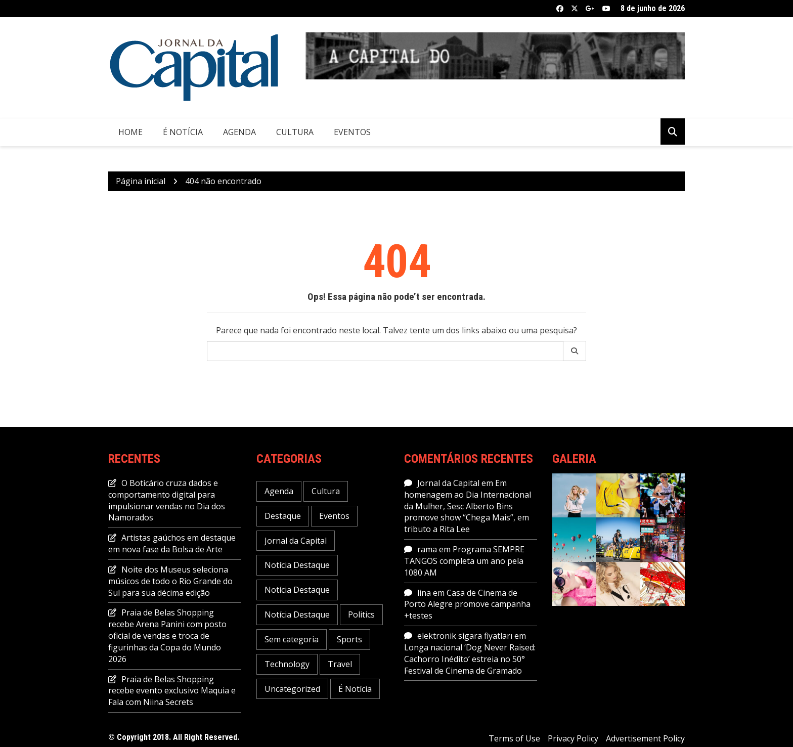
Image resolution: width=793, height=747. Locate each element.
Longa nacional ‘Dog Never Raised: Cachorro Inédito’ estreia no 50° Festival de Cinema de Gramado (470, 659)
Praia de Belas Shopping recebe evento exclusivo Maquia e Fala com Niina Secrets (172, 691)
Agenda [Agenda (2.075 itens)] (279, 491)
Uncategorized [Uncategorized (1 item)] (292, 688)
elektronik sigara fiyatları (464, 635)
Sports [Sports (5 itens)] (349, 639)
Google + (590, 9)
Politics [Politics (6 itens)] (361, 614)
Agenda (239, 132)
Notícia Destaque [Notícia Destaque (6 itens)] (297, 589)
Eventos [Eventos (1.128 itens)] (334, 515)
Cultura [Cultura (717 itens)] (326, 491)
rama (427, 549)
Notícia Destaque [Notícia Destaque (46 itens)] (297, 564)
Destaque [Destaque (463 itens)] (283, 515)
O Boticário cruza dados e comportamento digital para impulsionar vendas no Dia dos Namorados (166, 500)
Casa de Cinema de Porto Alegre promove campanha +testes (467, 604)
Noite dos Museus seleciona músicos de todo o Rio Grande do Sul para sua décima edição (170, 581)
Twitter (574, 9)
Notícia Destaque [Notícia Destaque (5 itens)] (297, 614)
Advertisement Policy (645, 738)
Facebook (559, 9)
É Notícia (183, 132)
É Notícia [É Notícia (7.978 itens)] (355, 688)
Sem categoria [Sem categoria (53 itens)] (292, 639)
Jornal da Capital (448, 483)
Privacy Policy (573, 738)
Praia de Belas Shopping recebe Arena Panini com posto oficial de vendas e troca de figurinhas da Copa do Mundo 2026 (167, 635)
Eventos (352, 132)
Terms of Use (514, 738)
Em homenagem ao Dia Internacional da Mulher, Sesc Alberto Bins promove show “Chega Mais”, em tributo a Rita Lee (467, 506)
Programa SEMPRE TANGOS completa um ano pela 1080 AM (464, 561)
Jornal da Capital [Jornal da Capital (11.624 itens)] (296, 540)
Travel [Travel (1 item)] (340, 664)
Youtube (606, 9)
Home (130, 132)
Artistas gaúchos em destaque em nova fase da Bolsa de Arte (172, 543)
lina (424, 592)
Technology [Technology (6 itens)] (287, 664)
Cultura (295, 132)
